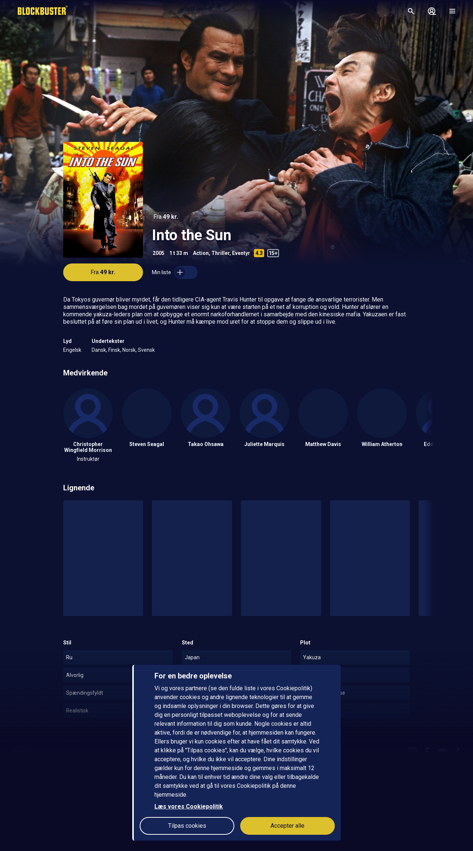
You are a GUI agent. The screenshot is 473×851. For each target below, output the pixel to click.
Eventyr (241, 253)
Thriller (220, 253)
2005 (158, 253)
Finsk (114, 350)
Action (201, 253)
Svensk (146, 350)
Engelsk (72, 350)
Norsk (129, 350)
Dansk (99, 350)
